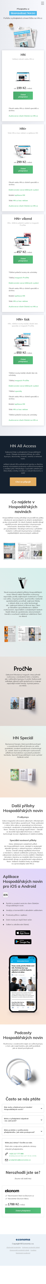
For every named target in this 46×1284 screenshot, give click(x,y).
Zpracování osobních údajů (19, 1250)
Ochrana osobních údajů (31, 1247)
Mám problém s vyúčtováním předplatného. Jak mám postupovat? (19, 1131)
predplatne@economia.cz (20, 1160)
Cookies (33, 1250)
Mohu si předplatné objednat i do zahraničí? (16, 1119)
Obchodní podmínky (14, 1247)
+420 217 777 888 (16, 1154)
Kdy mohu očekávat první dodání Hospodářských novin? (18, 1108)
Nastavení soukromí (23, 1253)
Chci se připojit (23, 481)
